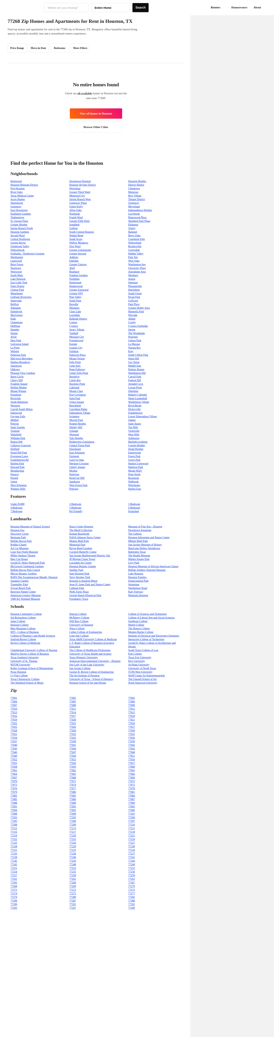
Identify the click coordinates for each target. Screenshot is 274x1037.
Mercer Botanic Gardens (23, 573)
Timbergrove (17, 217)
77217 (72, 832)
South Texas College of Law (143, 650)
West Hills (133, 434)
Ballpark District (78, 318)
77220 (72, 835)
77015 (131, 712)
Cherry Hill (16, 380)
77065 (72, 774)
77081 (131, 792)
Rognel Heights (77, 423)
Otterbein (133, 391)
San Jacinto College (79, 668)
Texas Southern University (24, 657)
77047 (72, 752)
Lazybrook (134, 213)
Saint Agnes (134, 423)
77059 (72, 766)
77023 (72, 723)
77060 (131, 766)
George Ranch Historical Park (85, 595)
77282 (131, 897)
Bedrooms (59, 48)
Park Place (133, 304)
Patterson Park (18, 355)
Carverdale (134, 250)
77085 (13, 799)
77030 (131, 730)
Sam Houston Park (79, 573)
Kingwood (16, 181)
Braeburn (74, 271)
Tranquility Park (19, 584)
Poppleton (15, 394)
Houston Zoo (17, 530)
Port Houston (17, 188)
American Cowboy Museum (25, 595)
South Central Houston (81, 231)
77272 (72, 889)
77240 (72, 857)
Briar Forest (16, 264)
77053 (72, 759)
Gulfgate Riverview (21, 297)
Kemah (73, 344)
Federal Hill (134, 380)
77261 (13, 879)
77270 (131, 886)
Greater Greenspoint (80, 250)
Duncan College (78, 614)
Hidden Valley (135, 253)
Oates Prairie (17, 286)
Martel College (136, 624)
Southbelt (74, 224)
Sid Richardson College (23, 617)
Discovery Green (19, 533)
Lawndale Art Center (80, 562)
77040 (13, 745)
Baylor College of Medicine (25, 643)
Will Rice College (78, 621)
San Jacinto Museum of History (145, 544)
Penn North (134, 474)
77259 (131, 875)
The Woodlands (136, 333)
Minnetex (74, 307)
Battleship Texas (137, 552)
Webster (14, 351)
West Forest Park (78, 485)
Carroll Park (134, 376)
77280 (72, 897)
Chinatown (134, 188)
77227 (131, 842)
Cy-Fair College (19, 675)
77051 (131, 756)
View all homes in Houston (96, 113)
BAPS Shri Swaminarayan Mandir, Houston (33, 577)
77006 (131, 701)
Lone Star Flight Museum (24, 552)
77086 (72, 799)
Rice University (136, 661)
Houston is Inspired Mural (83, 580)
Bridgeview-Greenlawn (81, 441)
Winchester (134, 485)
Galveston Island (19, 344)
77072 (131, 781)
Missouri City (76, 336)
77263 (131, 879)
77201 (131, 813)
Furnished (133, 511)
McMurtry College (79, 617)
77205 (13, 821)
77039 (131, 741)
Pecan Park (134, 297)
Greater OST (76, 293)
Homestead (75, 282)
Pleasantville (135, 286)
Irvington (74, 416)
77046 (13, 752)
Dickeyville (134, 409)
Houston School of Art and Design (87, 682)
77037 (13, 741)
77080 (72, 792)
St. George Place (19, 221)
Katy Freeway (135, 591)
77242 (13, 860)
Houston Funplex (137, 577)
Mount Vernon (77, 358)
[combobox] (66, 7)
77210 (131, 824)
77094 (13, 810)
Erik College (135, 653)
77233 (72, 850)
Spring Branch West (80, 199)
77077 (72, 788)
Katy (130, 351)
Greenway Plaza (78, 203)
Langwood (16, 260)
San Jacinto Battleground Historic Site (89, 555)
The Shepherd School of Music (27, 682)
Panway (14, 474)
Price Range (17, 48)
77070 (13, 781)
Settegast (133, 282)
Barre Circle (17, 376)
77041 (72, 745)
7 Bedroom (16, 511)
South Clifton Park (138, 355)
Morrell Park (76, 420)
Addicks (73, 257)
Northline (74, 279)
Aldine (131, 318)
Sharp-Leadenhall (137, 398)
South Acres (75, 239)
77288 (131, 900)
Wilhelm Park (17, 438)
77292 (131, 904)
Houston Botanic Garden (82, 566)
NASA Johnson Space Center (85, 537)
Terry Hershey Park (79, 577)
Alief (72, 268)
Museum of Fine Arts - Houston (145, 526)
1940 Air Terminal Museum (25, 599)
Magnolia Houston (138, 595)
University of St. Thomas (23, 661)
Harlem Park (17, 463)
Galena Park (134, 340)
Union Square (76, 402)
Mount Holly (135, 470)
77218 (131, 832)
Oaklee (132, 420)
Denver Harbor (136, 184)
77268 (13, 886)
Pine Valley (75, 297)
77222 (13, 839)
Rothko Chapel (18, 544)
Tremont (15, 431)
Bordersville (134, 246)
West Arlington (18, 485)
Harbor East (134, 488)
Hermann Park (18, 537)
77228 (13, 846)
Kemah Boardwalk (79, 533)
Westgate (74, 434)
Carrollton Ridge (78, 409)
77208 (13, 824)
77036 (131, 737)
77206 (72, 821)
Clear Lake (75, 311)
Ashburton (133, 438)
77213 (72, 828)
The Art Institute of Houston (84, 675)
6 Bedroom (134, 507)
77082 (13, 795)
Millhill (14, 420)
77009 (131, 705)
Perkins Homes (136, 369)
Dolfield (14, 449)
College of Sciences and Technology (147, 614)
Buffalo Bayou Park (21, 541)
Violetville (133, 431)
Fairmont (74, 456)
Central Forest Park (79, 445)
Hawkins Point (77, 383)
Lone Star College (79, 635)
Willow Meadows (78, 242)
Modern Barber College (141, 632)
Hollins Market (18, 387)
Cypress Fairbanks (138, 326)
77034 (13, 737)
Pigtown (73, 488)
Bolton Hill (16, 441)
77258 (72, 875)
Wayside (132, 315)
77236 (72, 853)
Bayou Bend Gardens (80, 548)
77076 (13, 788)
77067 (13, 777)
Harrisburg (134, 289)
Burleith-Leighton (137, 441)
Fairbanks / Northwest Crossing (27, 253)
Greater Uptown (78, 264)
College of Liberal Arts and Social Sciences (151, 617)
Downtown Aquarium (139, 530)
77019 (13, 719)
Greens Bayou (18, 242)
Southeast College (138, 621)
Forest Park (134, 456)
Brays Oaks (134, 235)
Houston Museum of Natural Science (30, 526)
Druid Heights (135, 449)
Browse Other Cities (96, 127)
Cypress (73, 326)
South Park (75, 300)
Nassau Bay (134, 347)
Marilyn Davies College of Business (29, 653)
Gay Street (133, 362)
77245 (13, 864)
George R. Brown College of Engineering (91, 672)
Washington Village (138, 402)
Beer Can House (19, 559)
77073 (13, 784)
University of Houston (81, 624)
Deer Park (15, 340)
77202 (13, 817)
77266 (72, 882)
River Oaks (16, 192)
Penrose (14, 423)
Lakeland (74, 387)
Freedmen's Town (78, 599)
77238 (13, 857)
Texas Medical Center (22, 195)
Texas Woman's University (83, 657)
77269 (72, 886)
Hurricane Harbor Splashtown (144, 548)
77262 (72, 879)
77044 (72, 748)
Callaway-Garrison (20, 445)
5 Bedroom (75, 507)
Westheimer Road (137, 588)
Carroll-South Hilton (21, 409)
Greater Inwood (77, 253)
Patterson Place (77, 355)
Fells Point (75, 362)
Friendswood (76, 340)
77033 (131, 734)
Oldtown (15, 369)
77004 (13, 701)
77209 (72, 824)
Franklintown (135, 412)
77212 (13, 828)
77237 (131, 853)
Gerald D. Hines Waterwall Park (27, 562)
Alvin (13, 336)
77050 (72, 756)
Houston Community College (26, 614)
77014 (72, 712)
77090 (131, 803)
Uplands (73, 431)
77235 (13, 853)
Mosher (73, 470)
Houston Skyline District (82, 184)
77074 (72, 784)
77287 (72, 900)
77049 (13, 756)
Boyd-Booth (134, 405)
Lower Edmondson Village (142, 416)
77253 (131, 868)
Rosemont (133, 478)
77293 (13, 908)
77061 (13, 770)
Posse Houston (18, 672)
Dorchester (75, 449)
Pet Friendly (75, 511)
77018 (131, 716)
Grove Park (134, 459)
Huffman (15, 326)
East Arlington (77, 452)
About (257, 7)
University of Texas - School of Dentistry (91, 679)
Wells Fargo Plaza (78, 591)
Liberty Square (77, 467)
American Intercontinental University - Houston (94, 661)
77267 (131, 882)
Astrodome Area (137, 271)
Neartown (15, 268)
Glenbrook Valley (19, 246)
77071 (72, 781)
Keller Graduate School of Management (31, 668)
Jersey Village (76, 329)
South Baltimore (19, 402)
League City (75, 347)
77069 (131, 777)
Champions (16, 322)
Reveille (73, 304)
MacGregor (16, 315)
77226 (72, 842)
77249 (131, 864)
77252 (72, 868)
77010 (13, 708)
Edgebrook (16, 311)
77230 (131, 846)
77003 (131, 698)
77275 (72, 893)
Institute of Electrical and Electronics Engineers (153, 635)
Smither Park (76, 570)
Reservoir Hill (76, 478)
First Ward (74, 246)
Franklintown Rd (19, 459)
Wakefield (15, 434)
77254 (13, 871)
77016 (13, 716)
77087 (131, 799)
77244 (131, 860)
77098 (13, 813)
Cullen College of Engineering (85, 632)
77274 (13, 893)
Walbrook (133, 481)
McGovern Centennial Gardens (27, 566)
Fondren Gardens (78, 275)
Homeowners (239, 7)
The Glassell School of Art (142, 679)
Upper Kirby (76, 206)
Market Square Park (139, 559)
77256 (131, 871)
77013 (13, 712)
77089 (72, 803)
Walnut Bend (76, 235)
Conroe (73, 322)
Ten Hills (133, 427)
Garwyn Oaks (76, 459)
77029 (72, 730)
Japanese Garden (19, 580)
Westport (15, 405)
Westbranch (16, 257)
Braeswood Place (137, 217)
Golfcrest (133, 300)
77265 (13, 882)
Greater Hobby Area (139, 307)
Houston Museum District (24, 184)
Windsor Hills (17, 488)
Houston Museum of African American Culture (153, 566)
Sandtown (74, 481)
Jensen (131, 279)
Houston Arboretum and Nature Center (149, 537)
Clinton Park (17, 289)
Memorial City (77, 195)
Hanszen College (19, 624)
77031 (13, 734)
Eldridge (73, 260)
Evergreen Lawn (19, 456)
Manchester (16, 293)
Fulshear (73, 351)
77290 (13, 904)
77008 (72, 705)
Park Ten (133, 257)
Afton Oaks (75, 210)
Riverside (15, 398)
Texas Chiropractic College (25, 679)
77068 (72, 777)
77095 (72, 810)
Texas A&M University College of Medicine (93, 639)
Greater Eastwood (78, 289)
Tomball (73, 333)
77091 (13, 806)
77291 (72, 904)
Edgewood (16, 412)
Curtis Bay (75, 380)
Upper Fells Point (78, 373)
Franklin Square (19, 383)
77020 (72, 719)
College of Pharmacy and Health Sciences (32, 635)
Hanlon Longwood (138, 463)
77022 (13, 723)
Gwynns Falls (17, 416)
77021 (131, 719)
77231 (13, 850)
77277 (131, 893)
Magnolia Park (136, 311)
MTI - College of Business (24, 632)
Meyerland (134, 206)
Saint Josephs (17, 427)
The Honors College (139, 628)
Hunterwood (76, 286)
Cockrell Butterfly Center (82, 552)
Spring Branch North (21, 228)
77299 (131, 908)
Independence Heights (140, 210)
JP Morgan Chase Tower (82, 559)
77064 (13, 774)
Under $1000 (17, 504)
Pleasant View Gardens (22, 373)
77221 (131, 835)
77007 (13, 705)
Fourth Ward (76, 217)
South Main (16, 275)
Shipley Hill (75, 427)
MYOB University (20, 664)
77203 (72, 817)
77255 (72, 871)
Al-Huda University (139, 664)
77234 (131, 850)
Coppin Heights (136, 445)
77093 (131, 806)
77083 (72, 795)
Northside (74, 213)
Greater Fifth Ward (79, 221)
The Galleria (135, 533)
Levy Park (133, 562)
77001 (13, 698)
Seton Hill (133, 358)
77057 (131, 763)
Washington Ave (137, 264)
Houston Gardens (19, 231)
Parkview (74, 474)
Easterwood (134, 452)
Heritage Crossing (78, 463)
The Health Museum (139, 555)
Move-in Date (38, 48)
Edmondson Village (79, 412)
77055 (13, 763)
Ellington (133, 224)
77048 (131, 752)
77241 (131, 857)
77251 (13, 868)
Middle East (134, 365)
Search (140, 7)
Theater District (136, 199)
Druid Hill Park (18, 452)
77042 (131, 745)
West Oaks (134, 260)
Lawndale (74, 315)
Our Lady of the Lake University (86, 664)
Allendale (15, 307)
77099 (72, 813)
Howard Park (17, 467)
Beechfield (75, 405)
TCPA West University (140, 672)
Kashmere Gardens (20, 213)
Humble (14, 329)
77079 (13, 792)
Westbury (133, 275)
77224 (131, 839)
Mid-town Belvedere (21, 358)
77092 (72, 806)
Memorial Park (77, 544)
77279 (13, 897)
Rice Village (134, 195)
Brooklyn (74, 376)
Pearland (133, 336)
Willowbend (134, 242)
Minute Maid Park (79, 541)
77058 (13, 766)
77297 (72, 908)
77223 (72, 839)
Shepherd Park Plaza (139, 221)
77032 (72, 734)
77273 (131, 889)
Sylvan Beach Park (20, 588)
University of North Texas (142, 668)
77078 (131, 788)
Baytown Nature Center (23, 591)
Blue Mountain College (22, 628)
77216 (13, 832)
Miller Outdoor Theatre (22, 555)
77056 (72, 763)
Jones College (17, 621)
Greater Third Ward (79, 192)
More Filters (80, 48)
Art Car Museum (19, 548)
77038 (72, 741)
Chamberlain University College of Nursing (33, 650)
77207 (131, 821)
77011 (72, 708)
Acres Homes (17, 199)
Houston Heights (137, 181)
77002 (72, 698)
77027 (131, 727)
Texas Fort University (139, 657)
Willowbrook (17, 250)
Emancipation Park (138, 580)
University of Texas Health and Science (90, 653)
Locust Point (135, 387)
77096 (131, 810)
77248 (72, 864)
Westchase (74, 188)
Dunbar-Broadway (20, 362)
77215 (131, 828)
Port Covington (77, 394)
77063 (131, 770)
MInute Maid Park (138, 541)
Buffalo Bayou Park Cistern (25, 570)
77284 (13, 900)
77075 (131, 784)
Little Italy (74, 365)
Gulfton (73, 228)
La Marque (134, 344)
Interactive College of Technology (146, 639)
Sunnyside (16, 300)
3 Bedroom (134, 504)
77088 (13, 803)
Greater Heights (18, 224)
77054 (131, 759)
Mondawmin (17, 470)
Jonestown (16, 365)
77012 (131, 708)
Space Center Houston (81, 526)
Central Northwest (20, 239)
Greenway (133, 203)
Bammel (132, 231)
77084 (131, 795)
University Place (137, 268)
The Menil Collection (80, 530)
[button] (266, 7)
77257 (13, 875)
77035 (72, 737)
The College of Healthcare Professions (89, 650)
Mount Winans (18, 391)
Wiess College (77, 628)
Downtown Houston (80, 181)
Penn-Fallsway (77, 369)
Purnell (14, 478)
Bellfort (14, 304)
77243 (72, 860)
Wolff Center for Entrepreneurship (146, 675)
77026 (72, 727)
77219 (13, 835)
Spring (131, 329)
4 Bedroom (16, 507)
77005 (72, 701)
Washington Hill (137, 373)
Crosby (132, 322)
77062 (72, 770)
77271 (13, 889)
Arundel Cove (135, 383)
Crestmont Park (136, 239)
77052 (13, 759)
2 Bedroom (75, 504)
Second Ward (17, 235)
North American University (142, 682)
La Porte (15, 347)
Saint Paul (74, 398)
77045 (131, 748)
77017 (72, 716)
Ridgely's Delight (137, 394)
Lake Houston (17, 279)
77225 (13, 842)
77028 (13, 730)
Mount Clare (76, 391)
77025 (13, 727)
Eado (13, 318)
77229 (72, 846)
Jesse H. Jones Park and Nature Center (89, 584)
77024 (131, 723)
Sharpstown (16, 203)
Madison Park (135, 467)
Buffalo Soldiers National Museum (147, 570)
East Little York (18, 282)
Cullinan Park (76, 588)
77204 (131, 817)
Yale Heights (76, 438)
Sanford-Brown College (23, 639)
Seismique (133, 584)
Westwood (16, 271)
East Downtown (19, 210)
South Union (135, 293)
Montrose (133, 192)
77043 (13, 748)
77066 (131, 774)
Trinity (131, 228)
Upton (13, 481)
